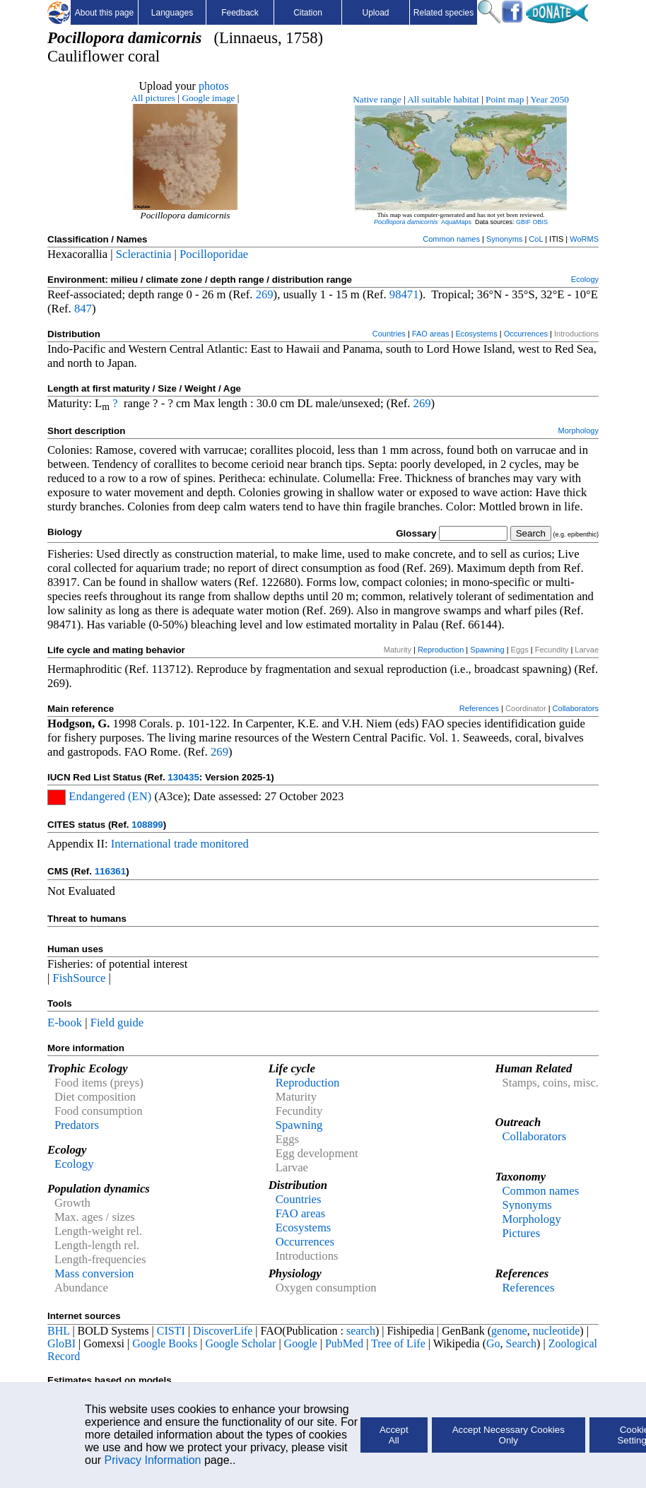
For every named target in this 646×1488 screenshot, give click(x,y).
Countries (389, 333)
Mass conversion (94, 1273)
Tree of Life (398, 1343)
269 (265, 294)
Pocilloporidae (214, 254)
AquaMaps (456, 221)
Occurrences (526, 333)
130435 (183, 777)
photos (214, 86)
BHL (58, 1331)
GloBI (61, 1343)
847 (83, 308)
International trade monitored (180, 843)
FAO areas (431, 333)
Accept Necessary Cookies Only (508, 1435)
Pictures (521, 1233)
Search (521, 1343)
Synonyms (504, 239)
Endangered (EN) (108, 796)
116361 (110, 871)
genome (509, 1331)
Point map (505, 99)
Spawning (487, 649)
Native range (377, 99)
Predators (76, 1125)
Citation (307, 13)
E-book (64, 1022)
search (360, 1331)
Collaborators (576, 708)
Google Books (164, 1343)
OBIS (540, 221)
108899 (147, 824)
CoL (536, 239)
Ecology (585, 279)
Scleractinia (144, 254)
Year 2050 (549, 99)
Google (300, 1343)
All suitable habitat (442, 99)
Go (493, 1343)
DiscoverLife (222, 1331)
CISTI (171, 1331)
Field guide (116, 1022)
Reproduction (441, 649)
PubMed (344, 1343)
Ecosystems (476, 333)
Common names (451, 239)
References (479, 708)
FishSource (79, 978)
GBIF (523, 221)
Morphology (578, 430)
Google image (208, 98)
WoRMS (584, 239)
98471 (404, 294)
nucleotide (556, 1331)
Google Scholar (240, 1343)
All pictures (153, 98)
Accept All (394, 1435)
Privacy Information (153, 1460)
